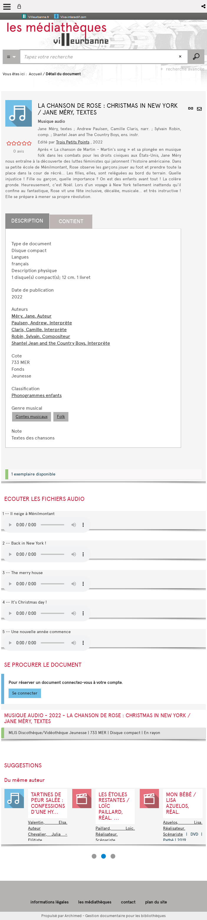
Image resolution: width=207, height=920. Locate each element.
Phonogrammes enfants (37, 395)
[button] (204, 6)
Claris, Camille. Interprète (39, 329)
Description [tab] (27, 221)
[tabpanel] (93, 341)
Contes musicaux (31, 416)
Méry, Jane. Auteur (32, 316)
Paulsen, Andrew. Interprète (42, 323)
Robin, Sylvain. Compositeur (41, 336)
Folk (61, 416)
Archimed (73, 916)
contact (128, 902)
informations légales (49, 902)
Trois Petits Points (72, 142)
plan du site (156, 902)
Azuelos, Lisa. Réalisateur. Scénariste (182, 828)
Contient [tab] (71, 221)
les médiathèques (94, 902)
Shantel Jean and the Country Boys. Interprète (61, 343)
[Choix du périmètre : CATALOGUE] (11, 57)
